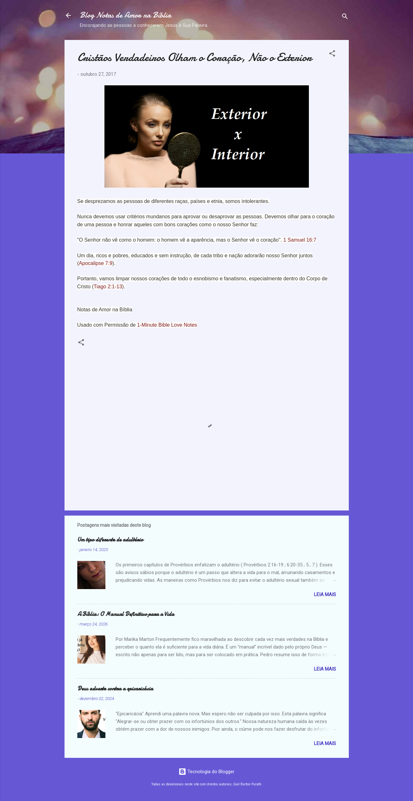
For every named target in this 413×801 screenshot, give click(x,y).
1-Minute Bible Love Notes (167, 325)
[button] (332, 54)
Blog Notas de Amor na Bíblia (125, 15)
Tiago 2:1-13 (108, 286)
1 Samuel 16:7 (299, 240)
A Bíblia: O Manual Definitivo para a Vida (125, 614)
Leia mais (325, 594)
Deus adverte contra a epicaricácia (115, 689)
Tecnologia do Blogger (206, 771)
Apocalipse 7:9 (95, 263)
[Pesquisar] (345, 17)
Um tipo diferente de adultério (110, 540)
